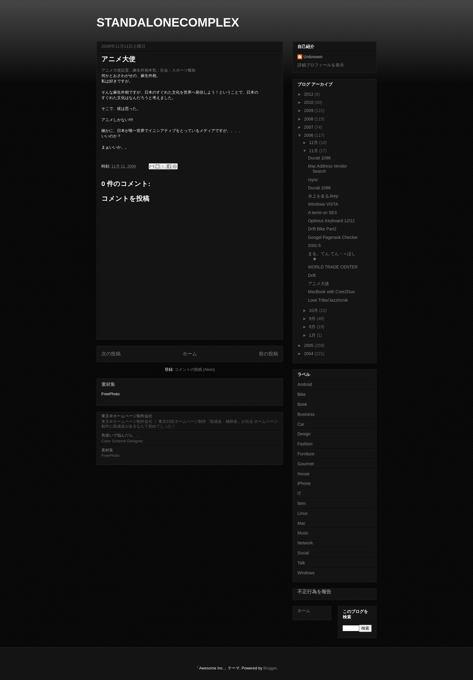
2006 (309, 135)
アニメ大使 (318, 283)
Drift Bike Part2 (322, 228)
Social (303, 552)
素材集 (108, 384)
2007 (309, 127)
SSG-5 (314, 245)
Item (301, 503)
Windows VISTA (323, 204)
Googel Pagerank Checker (333, 237)
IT (299, 493)
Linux (302, 513)
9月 (313, 318)
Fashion (305, 443)
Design (304, 433)
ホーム (190, 353)
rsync (313, 179)
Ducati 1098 (319, 158)
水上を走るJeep (323, 196)
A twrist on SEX (322, 212)
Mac (301, 523)
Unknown (312, 56)
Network (305, 542)
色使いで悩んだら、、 (121, 435)
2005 (309, 345)
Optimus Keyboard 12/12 (331, 220)
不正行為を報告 (314, 591)
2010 (309, 102)
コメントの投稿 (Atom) (195, 369)
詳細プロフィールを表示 (320, 65)
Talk (301, 562)
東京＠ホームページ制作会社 (126, 416)
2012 (309, 94)
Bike (301, 394)
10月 (314, 310)
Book (302, 404)
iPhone (304, 483)
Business (306, 414)
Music (303, 533)
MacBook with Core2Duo (331, 291)
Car (300, 424)
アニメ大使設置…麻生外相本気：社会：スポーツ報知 (148, 70)
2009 (309, 110)
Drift (312, 275)
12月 (314, 142)
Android (304, 384)
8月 (313, 326)
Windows (306, 572)
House (303, 473)
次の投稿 (111, 353)
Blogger (270, 668)
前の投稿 (268, 353)
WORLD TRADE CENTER (333, 267)
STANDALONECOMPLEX (168, 22)
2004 (309, 353)
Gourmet (305, 463)
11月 (314, 150)
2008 (309, 119)
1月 (313, 335)
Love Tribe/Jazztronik (328, 300)
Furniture (305, 453)
